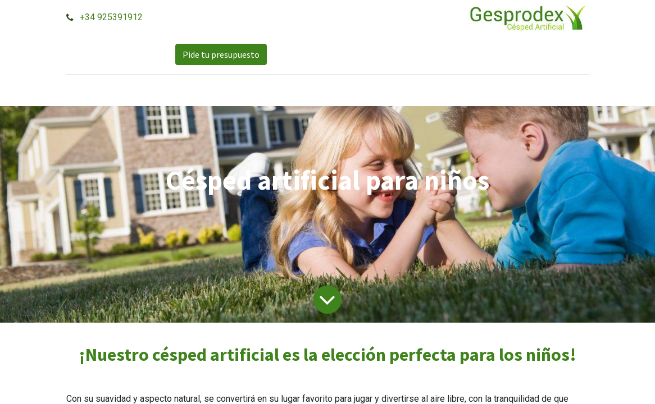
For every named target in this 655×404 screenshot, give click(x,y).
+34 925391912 (111, 17)
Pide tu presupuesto (221, 54)
